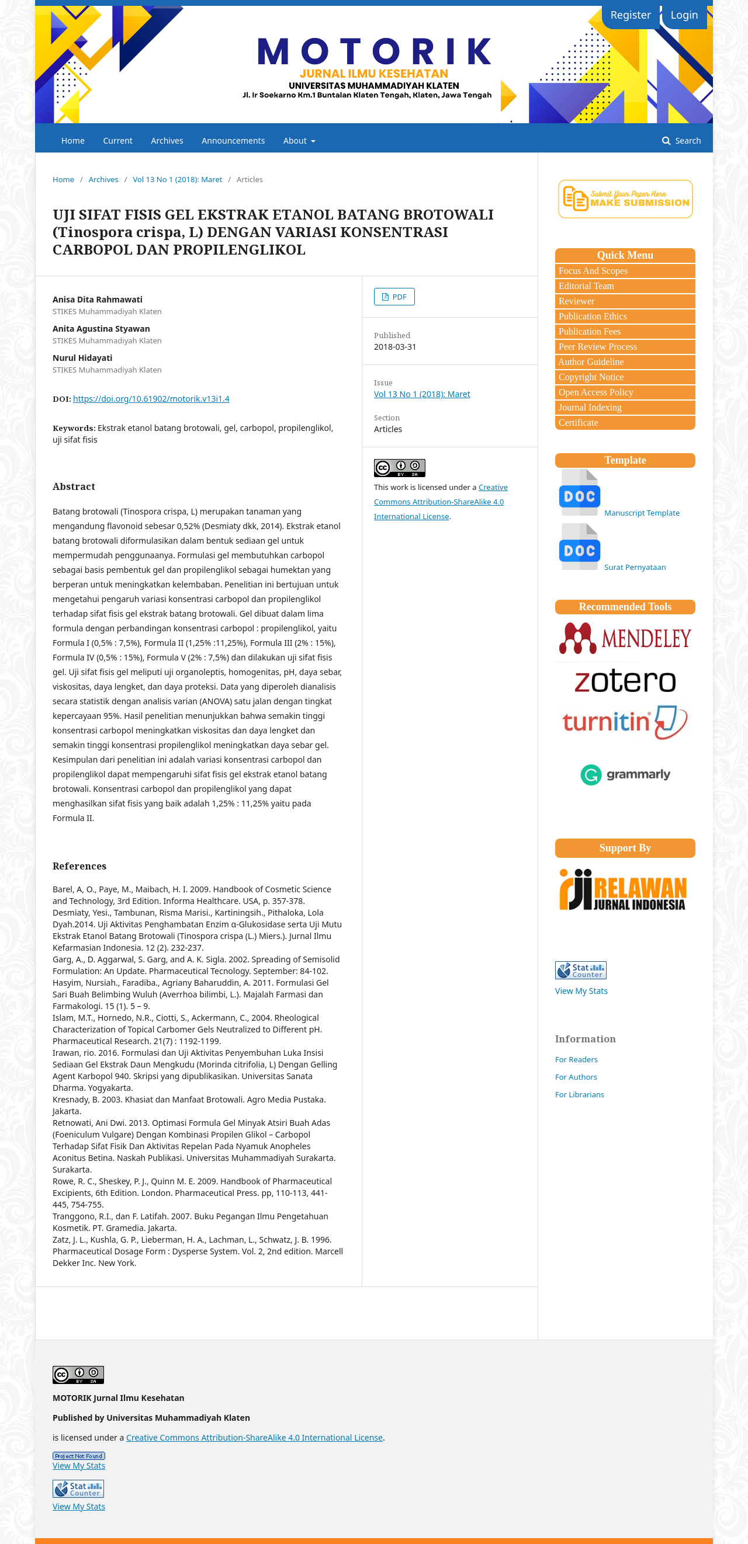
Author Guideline (590, 362)
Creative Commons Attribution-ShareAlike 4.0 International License (441, 501)
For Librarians (579, 1094)
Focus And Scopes (592, 271)
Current (117, 140)
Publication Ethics (591, 316)
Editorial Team (585, 286)
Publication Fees (588, 331)
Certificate (577, 422)
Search (687, 140)
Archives (167, 140)
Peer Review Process (596, 347)
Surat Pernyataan (635, 567)
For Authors (576, 1077)
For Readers (576, 1059)
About (296, 140)
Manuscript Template (642, 512)
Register (631, 15)
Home (73, 140)
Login (684, 15)
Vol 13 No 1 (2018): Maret (177, 179)
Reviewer (575, 301)
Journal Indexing (589, 407)
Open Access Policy (594, 392)
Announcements (233, 140)
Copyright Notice (590, 377)
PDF (398, 296)
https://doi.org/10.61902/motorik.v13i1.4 (151, 398)
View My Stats (581, 990)
